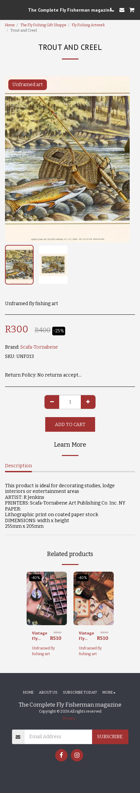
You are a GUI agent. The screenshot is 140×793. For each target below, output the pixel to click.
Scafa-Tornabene (39, 347)
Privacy (69, 718)
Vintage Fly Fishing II (41, 636)
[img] (47, 598)
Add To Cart (70, 424)
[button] (7, 9)
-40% (35, 578)
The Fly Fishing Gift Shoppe (43, 25)
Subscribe (110, 736)
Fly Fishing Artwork (88, 25)
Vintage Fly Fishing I (87, 636)
